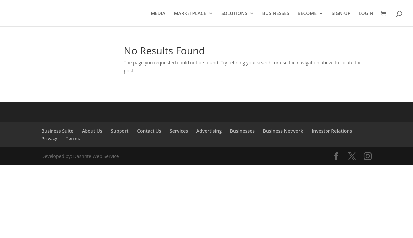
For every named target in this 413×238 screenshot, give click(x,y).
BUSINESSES (275, 13)
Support (119, 131)
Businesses (242, 131)
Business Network (283, 131)
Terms (73, 138)
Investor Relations (332, 131)
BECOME (307, 13)
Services (179, 131)
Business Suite (57, 131)
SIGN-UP (341, 13)
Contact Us (149, 131)
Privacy (49, 138)
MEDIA (158, 13)
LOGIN (366, 13)
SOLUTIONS (234, 13)
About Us (92, 131)
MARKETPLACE (190, 13)
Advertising (209, 131)
